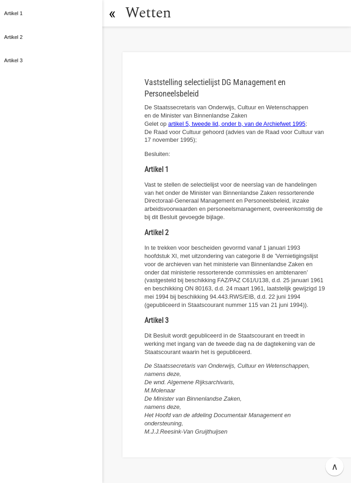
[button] (112, 13)
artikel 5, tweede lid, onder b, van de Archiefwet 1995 (236, 123)
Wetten (148, 13)
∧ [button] (334, 467)
